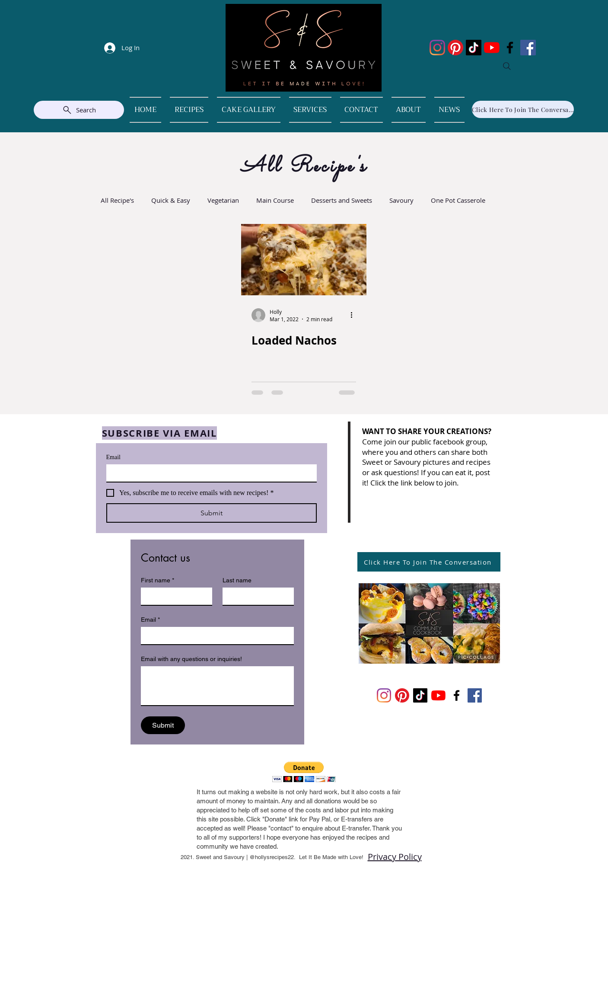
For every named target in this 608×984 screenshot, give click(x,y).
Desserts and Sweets (341, 200)
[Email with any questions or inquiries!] (217, 686)
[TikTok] (473, 47)
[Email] (209, 473)
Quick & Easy (170, 200)
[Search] (507, 66)
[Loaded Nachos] (303, 259)
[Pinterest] (455, 47)
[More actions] (355, 315)
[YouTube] (492, 47)
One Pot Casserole (458, 200)
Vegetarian (223, 200)
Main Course (275, 200)
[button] (304, 772)
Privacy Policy (395, 857)
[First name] (174, 596)
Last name (237, 580)
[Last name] (256, 596)
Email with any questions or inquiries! (191, 658)
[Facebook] (510, 47)
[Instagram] (437, 47)
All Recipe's (117, 200)
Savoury (401, 200)
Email (113, 457)
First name (157, 580)
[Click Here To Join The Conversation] (523, 109)
